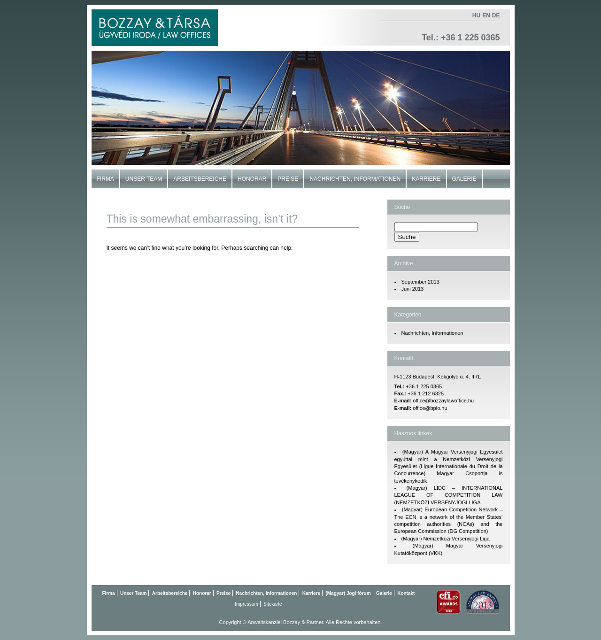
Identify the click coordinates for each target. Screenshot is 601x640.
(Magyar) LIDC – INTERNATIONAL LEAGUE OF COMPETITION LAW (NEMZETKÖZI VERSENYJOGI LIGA (448, 495)
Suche (402, 207)
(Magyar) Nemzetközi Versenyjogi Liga (445, 538)
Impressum (246, 604)
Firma (105, 179)
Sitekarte (272, 604)
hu (476, 15)
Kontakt (110, 197)
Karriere (426, 179)
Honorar (252, 179)
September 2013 (420, 282)
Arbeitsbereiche (199, 179)
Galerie (464, 179)
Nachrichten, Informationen (355, 179)
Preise (287, 179)
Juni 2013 (412, 289)
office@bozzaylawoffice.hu (443, 400)
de (496, 15)
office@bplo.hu (430, 408)
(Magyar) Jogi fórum (347, 593)
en (486, 15)
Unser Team (143, 179)
